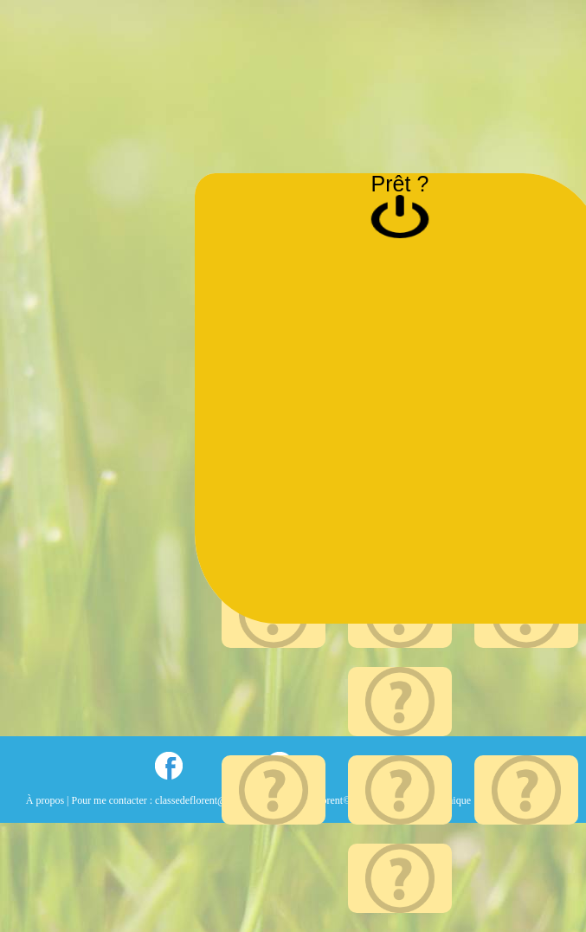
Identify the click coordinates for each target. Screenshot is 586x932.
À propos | (49, 800)
